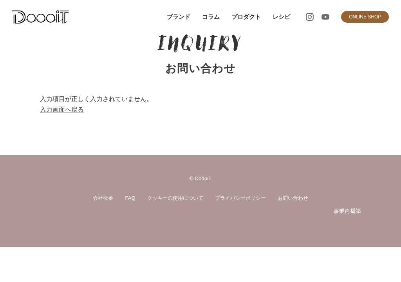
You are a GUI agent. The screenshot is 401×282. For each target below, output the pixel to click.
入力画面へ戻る (62, 109)
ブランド (178, 16)
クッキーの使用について (175, 198)
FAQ (130, 198)
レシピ (281, 16)
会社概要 (103, 198)
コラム (211, 16)
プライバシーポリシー (240, 198)
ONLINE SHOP (365, 17)
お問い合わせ (293, 198)
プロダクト (246, 16)
